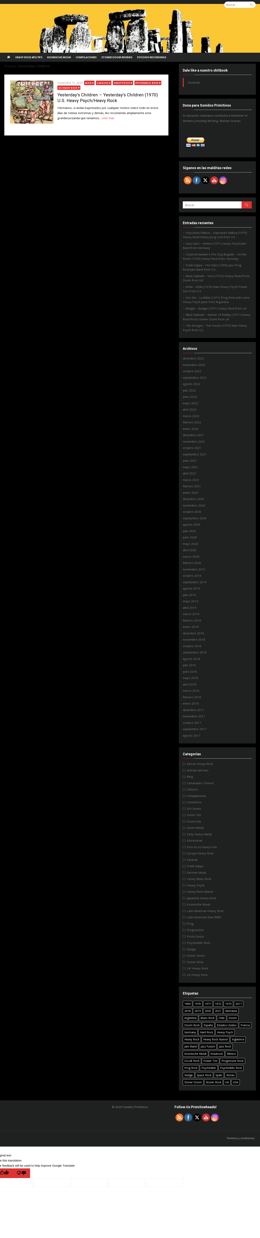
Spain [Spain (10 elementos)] (218, 1075)
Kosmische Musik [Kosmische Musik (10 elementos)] (195, 1054)
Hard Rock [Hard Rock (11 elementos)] (206, 1032)
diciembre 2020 (193, 499)
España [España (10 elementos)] (208, 1025)
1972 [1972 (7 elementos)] (218, 1004)
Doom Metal (195, 828)
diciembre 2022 (193, 358)
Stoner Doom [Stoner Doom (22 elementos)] (193, 1082)
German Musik (196, 872)
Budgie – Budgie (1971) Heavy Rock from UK (216, 308)
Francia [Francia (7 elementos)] (245, 1025)
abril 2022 (189, 409)
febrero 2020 (192, 563)
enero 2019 (191, 627)
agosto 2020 (191, 524)
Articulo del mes (198, 770)
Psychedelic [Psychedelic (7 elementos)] (208, 1068)
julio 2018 (189, 665)
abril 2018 (189, 684)
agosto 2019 (191, 588)
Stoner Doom (196, 955)
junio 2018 (190, 671)
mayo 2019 (190, 601)
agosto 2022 (191, 384)
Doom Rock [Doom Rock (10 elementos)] (192, 1025)
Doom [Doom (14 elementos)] (233, 1018)
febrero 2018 (192, 697)
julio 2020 (189, 531)
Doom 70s (194, 815)
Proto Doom (195, 936)
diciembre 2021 (193, 435)
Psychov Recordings (151, 57)
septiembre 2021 (195, 454)
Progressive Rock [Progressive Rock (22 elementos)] (232, 1061)
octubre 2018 (192, 646)
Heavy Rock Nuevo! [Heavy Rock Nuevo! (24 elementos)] (215, 1039)
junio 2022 (190, 397)
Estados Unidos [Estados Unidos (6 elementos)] (227, 1025)
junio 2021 (190, 460)
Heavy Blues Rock (199, 879)
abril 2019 (189, 608)
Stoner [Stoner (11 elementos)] (230, 1075)
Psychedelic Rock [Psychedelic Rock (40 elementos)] (231, 1068)
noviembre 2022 (194, 365)
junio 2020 (190, 537)
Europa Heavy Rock (200, 853)
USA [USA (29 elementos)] (235, 1082)
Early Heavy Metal (199, 834)
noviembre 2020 (194, 505)
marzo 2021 (191, 480)
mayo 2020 (190, 544)
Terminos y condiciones (241, 1138)
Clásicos (102, 82)
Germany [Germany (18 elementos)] (190, 1032)
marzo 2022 (191, 416)
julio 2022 (189, 390)
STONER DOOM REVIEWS (116, 57)
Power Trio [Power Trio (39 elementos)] (210, 1061)
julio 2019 (189, 595)
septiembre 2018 (195, 652)
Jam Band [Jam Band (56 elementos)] (190, 1046)
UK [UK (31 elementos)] (227, 1082)
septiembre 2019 (195, 582)
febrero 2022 (192, 422)
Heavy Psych (122, 82)
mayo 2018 (190, 678)
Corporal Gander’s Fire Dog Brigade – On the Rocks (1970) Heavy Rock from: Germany (214, 256)
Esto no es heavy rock (202, 847)
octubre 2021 (192, 448)
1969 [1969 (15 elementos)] (187, 1004)
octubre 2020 (192, 512)
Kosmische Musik (59, 57)
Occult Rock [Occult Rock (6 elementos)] (191, 1061)
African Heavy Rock (200, 764)
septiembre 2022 (195, 378)
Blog (88, 82)
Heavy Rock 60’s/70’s (28, 57)
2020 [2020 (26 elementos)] (208, 1011)
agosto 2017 (191, 735)
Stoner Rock (195, 962)
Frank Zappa (195, 866)
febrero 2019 (192, 620)
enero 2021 (191, 493)
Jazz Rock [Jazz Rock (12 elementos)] (225, 1046)
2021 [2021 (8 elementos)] (218, 1011)
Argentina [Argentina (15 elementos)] (190, 1018)
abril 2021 (189, 473)
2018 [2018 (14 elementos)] (187, 1011)
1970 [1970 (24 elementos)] (198, 1004)
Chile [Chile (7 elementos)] (222, 1018)
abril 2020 (189, 550)
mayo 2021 (190, 467)
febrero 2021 (192, 486)
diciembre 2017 (193, 710)
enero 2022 (191, 429)
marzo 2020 (191, 556)
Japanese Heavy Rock (201, 898)
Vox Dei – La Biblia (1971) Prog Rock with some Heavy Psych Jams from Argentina (216, 300)
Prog (190, 924)
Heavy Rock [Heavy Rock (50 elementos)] (191, 1039)
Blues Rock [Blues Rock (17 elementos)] (207, 1018)
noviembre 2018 (194, 639)
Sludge (191, 949)
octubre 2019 (192, 576)
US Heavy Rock (67, 87)
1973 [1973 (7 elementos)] (228, 1004)
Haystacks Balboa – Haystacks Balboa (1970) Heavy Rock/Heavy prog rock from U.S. (215, 235)
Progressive (195, 930)
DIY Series (194, 809)
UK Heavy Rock (197, 968)
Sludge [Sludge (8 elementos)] (188, 1075)
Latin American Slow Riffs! (204, 917)
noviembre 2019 (194, 569)
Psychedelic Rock (146, 82)
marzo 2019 (191, 614)
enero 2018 (191, 703)
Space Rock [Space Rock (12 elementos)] (204, 1075)
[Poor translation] (21, 1173)
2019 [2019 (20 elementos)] (198, 1011)
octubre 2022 (192, 371)
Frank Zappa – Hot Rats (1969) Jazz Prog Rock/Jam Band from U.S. (212, 267)
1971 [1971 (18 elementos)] (208, 1004)
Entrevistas (194, 840)
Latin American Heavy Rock (205, 911)
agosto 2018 (191, 659)
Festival (192, 860)
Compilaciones (86, 57)
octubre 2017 (192, 723)
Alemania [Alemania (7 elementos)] (231, 1011)
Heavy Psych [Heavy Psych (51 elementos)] (225, 1032)
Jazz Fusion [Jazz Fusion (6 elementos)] (208, 1046)
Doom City (194, 821)
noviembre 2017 (194, 716)
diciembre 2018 (193, 633)
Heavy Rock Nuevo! (200, 891)
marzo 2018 (191, 691)
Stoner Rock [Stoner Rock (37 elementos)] (213, 1082)
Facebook (194, 82)
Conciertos (194, 802)
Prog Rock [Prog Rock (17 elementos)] (191, 1068)
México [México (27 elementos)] (231, 1054)
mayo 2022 (190, 403)
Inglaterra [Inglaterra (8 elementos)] (238, 1039)
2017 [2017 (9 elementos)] (238, 1004)
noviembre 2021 (194, 441)
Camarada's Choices (200, 783)
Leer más (108, 118)
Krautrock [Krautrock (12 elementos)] (216, 1054)
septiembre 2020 (195, 518)
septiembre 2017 (195, 729)
